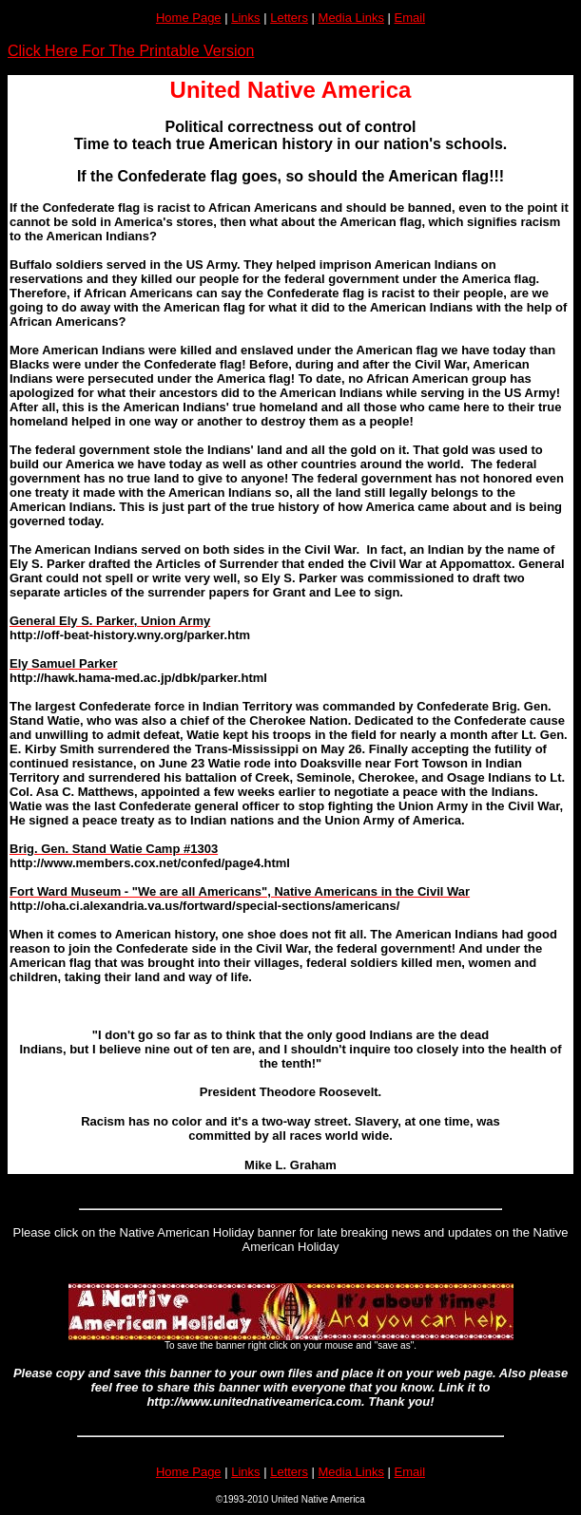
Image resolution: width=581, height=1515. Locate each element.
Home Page (189, 17)
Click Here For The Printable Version (131, 51)
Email (410, 17)
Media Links (351, 17)
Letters (289, 17)
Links (245, 17)
